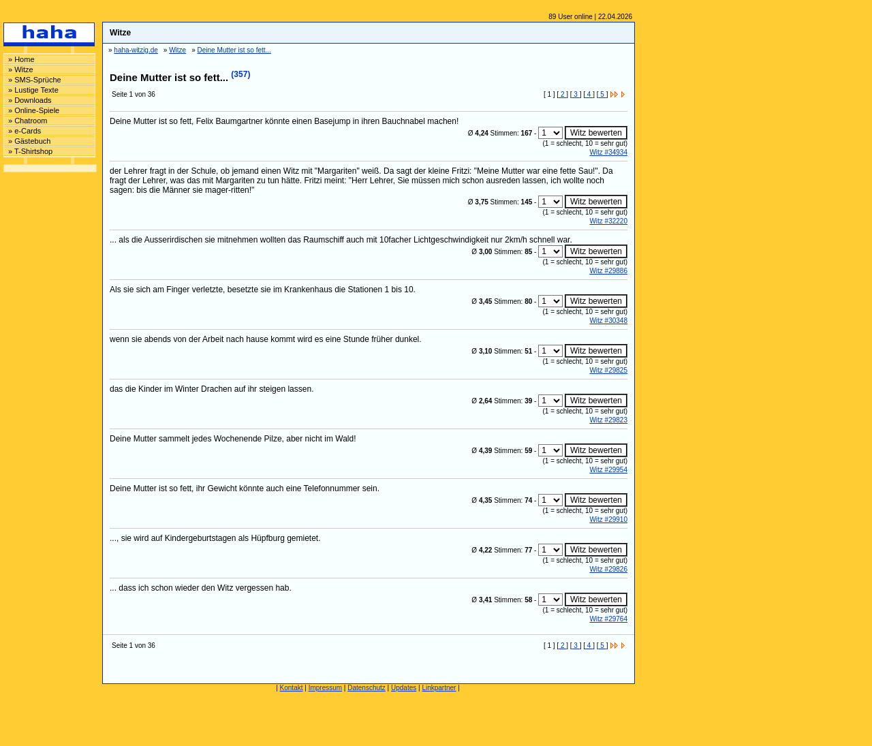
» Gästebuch (29, 141)
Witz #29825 (608, 370)
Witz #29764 (608, 619)
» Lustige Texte (33, 90)
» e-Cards (24, 131)
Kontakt (291, 687)
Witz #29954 (608, 469)
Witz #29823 (608, 420)
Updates (403, 687)
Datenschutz (366, 687)
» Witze (20, 69)
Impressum (325, 687)
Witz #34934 (608, 152)
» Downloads (30, 100)
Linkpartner (439, 687)
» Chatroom (27, 120)
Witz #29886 (608, 271)
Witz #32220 (608, 221)
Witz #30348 (608, 320)
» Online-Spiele (33, 110)
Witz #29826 (608, 569)
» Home (21, 59)
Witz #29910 (608, 519)
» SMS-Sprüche (34, 80)
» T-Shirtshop (30, 151)
